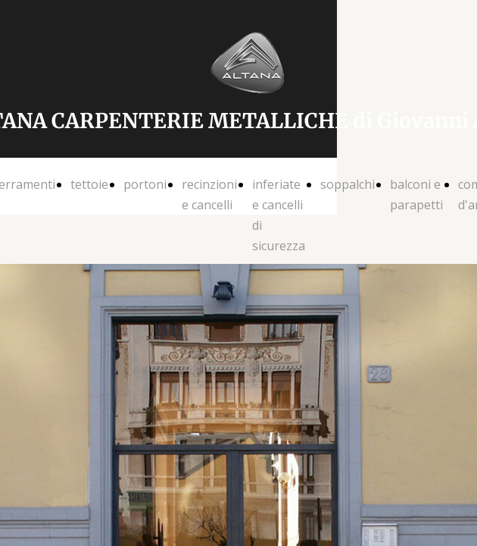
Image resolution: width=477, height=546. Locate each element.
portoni (145, 184)
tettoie (89, 184)
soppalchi (347, 184)
